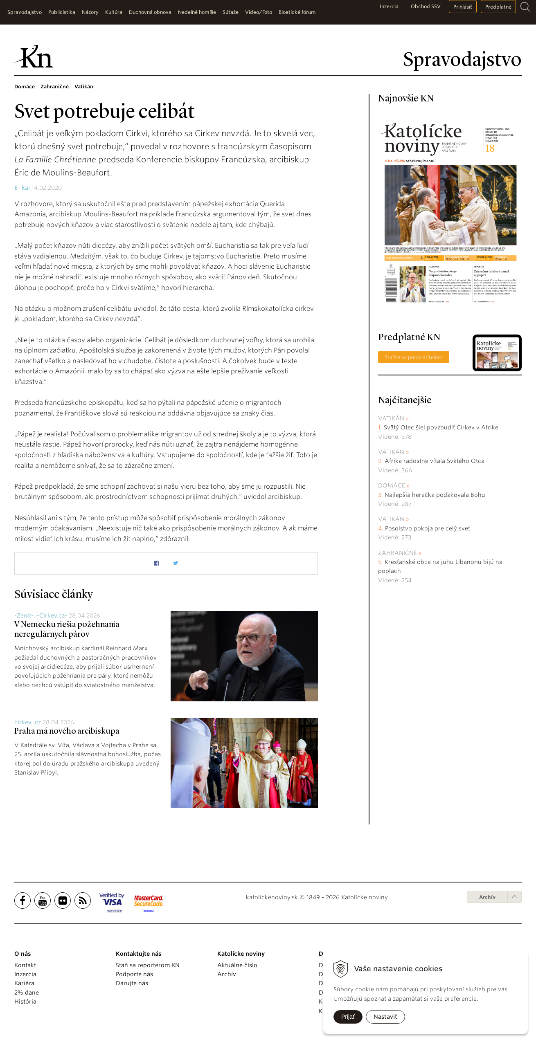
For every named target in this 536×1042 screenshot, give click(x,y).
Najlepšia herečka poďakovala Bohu (435, 495)
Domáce (391, 485)
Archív (487, 897)
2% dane (26, 992)
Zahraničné (397, 553)
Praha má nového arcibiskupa (66, 732)
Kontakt (25, 965)
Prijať (348, 1016)
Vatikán (391, 418)
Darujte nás (132, 983)
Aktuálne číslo (237, 965)
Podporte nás (134, 974)
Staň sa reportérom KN (148, 965)
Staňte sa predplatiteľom (414, 357)
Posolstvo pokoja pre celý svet (427, 528)
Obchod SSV (426, 6)
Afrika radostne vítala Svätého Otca (434, 461)
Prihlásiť (462, 7)
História (25, 1001)
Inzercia (389, 6)
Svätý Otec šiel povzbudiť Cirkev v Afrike (441, 427)
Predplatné (498, 7)
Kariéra (24, 983)
